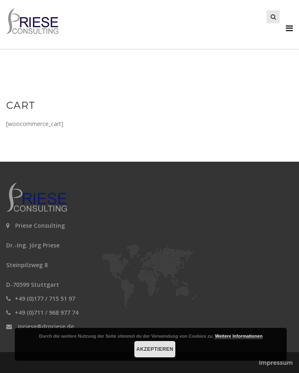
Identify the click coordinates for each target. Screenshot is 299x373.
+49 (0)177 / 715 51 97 (45, 298)
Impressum (276, 362)
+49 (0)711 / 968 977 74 (46, 312)
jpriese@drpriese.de (46, 326)
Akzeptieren (154, 349)
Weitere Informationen (238, 336)
